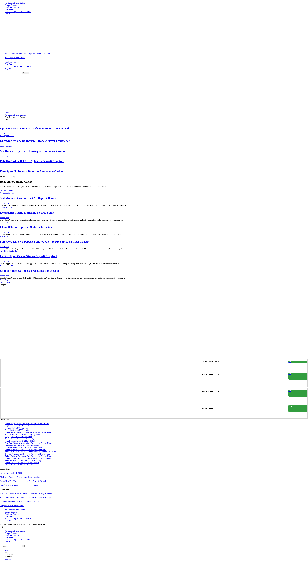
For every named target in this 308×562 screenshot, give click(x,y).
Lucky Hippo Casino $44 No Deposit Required (28, 256)
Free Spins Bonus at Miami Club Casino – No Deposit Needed (29, 443)
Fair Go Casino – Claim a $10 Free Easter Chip (23, 460)
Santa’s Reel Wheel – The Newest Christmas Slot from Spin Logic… (26, 497)
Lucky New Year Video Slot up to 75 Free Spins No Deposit (23, 481)
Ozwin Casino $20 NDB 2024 (11, 473)
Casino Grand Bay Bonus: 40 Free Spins (21, 439)
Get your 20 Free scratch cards (12, 506)
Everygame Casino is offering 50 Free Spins (27, 212)
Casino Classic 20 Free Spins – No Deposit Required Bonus (28, 458)
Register (8, 14)
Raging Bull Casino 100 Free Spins (18, 437)
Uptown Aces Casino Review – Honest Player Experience (35, 140)
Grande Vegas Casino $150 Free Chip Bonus (22, 441)
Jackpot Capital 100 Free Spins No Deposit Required (25, 450)
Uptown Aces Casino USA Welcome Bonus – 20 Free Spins (36, 128)
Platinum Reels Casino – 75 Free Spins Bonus (22, 445)
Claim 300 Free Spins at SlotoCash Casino (26, 227)
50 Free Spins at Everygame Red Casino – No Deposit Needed (29, 456)
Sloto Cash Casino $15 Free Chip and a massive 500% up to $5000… (27, 493)
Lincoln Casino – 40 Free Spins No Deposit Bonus (24, 447)
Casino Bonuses (11, 5)
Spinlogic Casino (6, 191)
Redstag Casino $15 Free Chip (16, 428)
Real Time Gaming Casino (10, 251)
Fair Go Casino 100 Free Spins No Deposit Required (32, 161)
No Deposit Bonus (7, 136)
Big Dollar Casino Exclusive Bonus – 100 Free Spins (25, 426)
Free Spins (9, 9)
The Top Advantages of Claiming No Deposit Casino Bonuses (29, 454)
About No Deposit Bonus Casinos (18, 12)
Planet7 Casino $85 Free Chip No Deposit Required (20, 502)
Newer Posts (5, 282)
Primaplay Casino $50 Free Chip (17, 430)
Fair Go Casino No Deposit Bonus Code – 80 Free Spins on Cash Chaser (44, 241)
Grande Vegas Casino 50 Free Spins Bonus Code (29, 270)
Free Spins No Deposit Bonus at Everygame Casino (31, 171)
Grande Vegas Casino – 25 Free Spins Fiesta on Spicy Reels (28, 432)
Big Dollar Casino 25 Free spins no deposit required (20, 477)
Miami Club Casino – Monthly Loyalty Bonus (22, 434)
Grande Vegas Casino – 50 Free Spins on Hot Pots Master (27, 424)
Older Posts (4, 280)
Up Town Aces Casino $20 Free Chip (19, 465)
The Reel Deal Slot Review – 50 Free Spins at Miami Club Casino (30, 452)
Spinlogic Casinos (12, 7)
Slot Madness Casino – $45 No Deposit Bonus (28, 198)
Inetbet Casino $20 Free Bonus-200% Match (22, 463)
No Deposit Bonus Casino (15, 3)
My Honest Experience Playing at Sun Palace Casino (32, 151)
